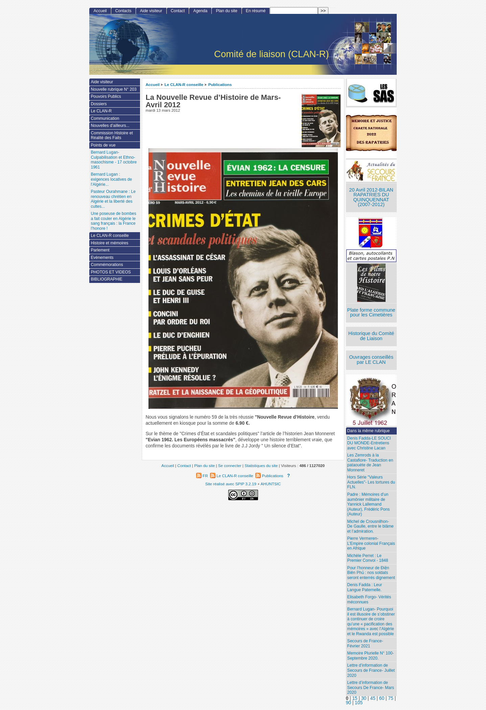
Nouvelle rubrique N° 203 (113, 89)
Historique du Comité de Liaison (371, 336)
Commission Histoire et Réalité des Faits (112, 135)
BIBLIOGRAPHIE (106, 279)
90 (348, 702)
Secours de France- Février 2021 (365, 643)
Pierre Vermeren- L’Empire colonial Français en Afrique (371, 543)
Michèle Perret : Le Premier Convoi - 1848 (367, 558)
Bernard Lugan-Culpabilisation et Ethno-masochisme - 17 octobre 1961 (114, 160)
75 (390, 698)
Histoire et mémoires (109, 243)
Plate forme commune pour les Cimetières (371, 312)
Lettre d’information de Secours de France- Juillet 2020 (371, 670)
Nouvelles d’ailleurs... (110, 125)
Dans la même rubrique (368, 430)
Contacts (123, 10)
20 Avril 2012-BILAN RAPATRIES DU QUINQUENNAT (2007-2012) (371, 197)
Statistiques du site (261, 465)
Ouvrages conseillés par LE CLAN (371, 359)
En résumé (255, 10)
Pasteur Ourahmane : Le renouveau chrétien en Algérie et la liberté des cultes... (113, 199)
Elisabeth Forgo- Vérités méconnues (369, 599)
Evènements (102, 257)
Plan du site (226, 10)
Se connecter (229, 465)
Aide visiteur (151, 10)
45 (372, 698)
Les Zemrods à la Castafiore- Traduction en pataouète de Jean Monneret (370, 462)
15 (354, 698)
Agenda (200, 10)
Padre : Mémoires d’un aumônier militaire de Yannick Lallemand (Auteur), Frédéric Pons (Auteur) (368, 504)
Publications (220, 84)
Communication (105, 118)
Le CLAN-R (101, 111)
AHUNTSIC (271, 484)
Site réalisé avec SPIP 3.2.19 (230, 484)
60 (381, 698)
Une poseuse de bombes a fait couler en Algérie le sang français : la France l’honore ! (113, 221)
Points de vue (103, 145)
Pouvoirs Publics (106, 96)
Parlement (100, 250)
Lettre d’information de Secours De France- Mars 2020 (370, 687)
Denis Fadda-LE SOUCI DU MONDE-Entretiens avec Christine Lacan (369, 443)
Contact (178, 10)
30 (363, 698)
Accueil (152, 84)
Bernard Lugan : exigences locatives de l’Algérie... (111, 179)
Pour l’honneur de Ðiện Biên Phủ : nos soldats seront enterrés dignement (371, 572)
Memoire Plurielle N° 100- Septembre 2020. (370, 656)
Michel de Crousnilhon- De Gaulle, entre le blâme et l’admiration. (370, 526)
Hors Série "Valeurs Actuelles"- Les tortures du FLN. (371, 482)
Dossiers (99, 104)
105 (359, 702)
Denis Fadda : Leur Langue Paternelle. (364, 587)
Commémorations (107, 264)
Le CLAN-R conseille (183, 84)
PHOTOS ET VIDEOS (111, 272)
